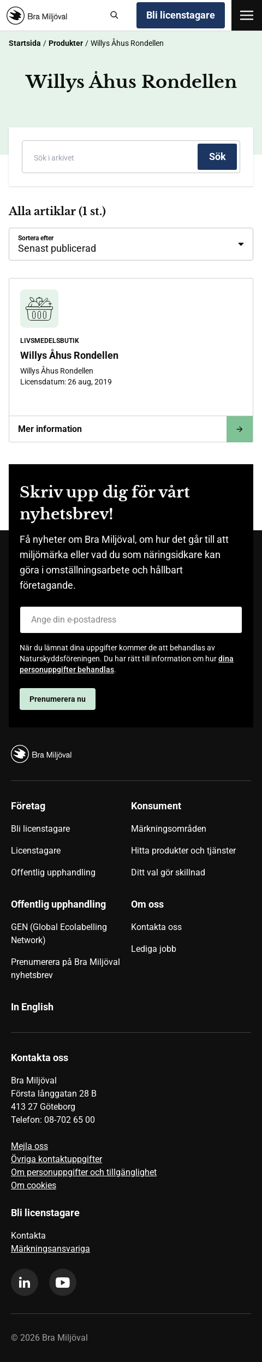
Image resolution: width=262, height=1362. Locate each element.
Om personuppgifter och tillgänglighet (84, 1172)
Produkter (66, 43)
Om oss (147, 904)
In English (32, 1006)
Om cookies (33, 1185)
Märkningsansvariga (50, 1248)
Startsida (25, 43)
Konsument (156, 806)
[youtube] (62, 1282)
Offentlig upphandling (53, 872)
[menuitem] (71, 843)
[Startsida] (53, 16)
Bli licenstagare (180, 15)
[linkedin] (24, 1282)
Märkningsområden (168, 829)
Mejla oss (29, 1146)
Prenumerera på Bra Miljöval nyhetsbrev (65, 968)
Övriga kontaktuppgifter (56, 1159)
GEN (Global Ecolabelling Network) (59, 933)
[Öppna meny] (247, 15)
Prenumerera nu (57, 699)
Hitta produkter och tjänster (183, 850)
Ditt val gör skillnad (168, 872)
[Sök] (114, 15)
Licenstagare (36, 850)
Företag (28, 806)
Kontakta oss (156, 927)
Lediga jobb (153, 949)
